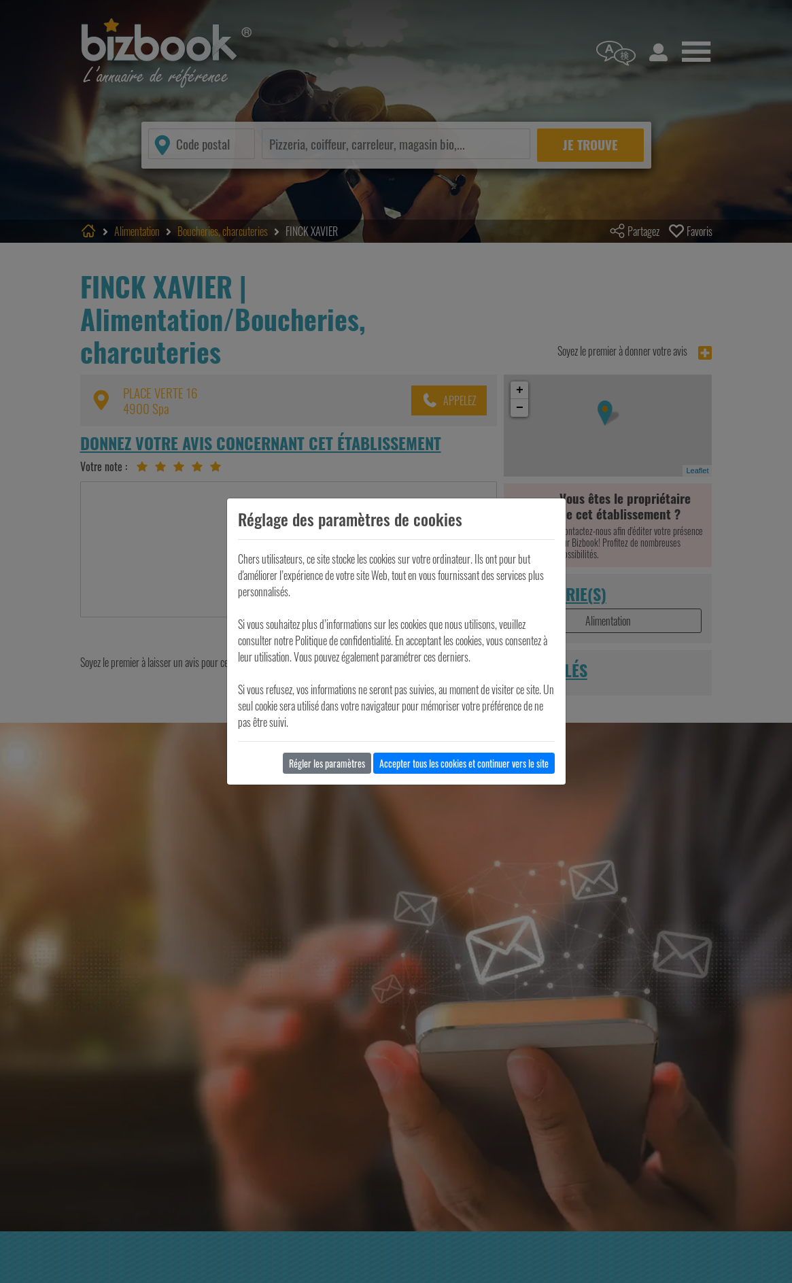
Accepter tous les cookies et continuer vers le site (464, 763)
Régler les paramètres (327, 763)
